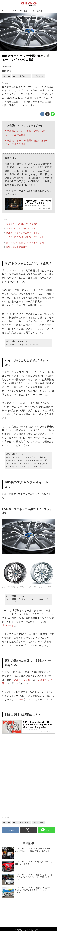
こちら (19, 699)
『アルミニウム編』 (22, 679)
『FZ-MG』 (8, 625)
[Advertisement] (28, 763)
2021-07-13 (7, 71)
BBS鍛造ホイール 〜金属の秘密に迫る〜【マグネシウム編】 (25, 57)
